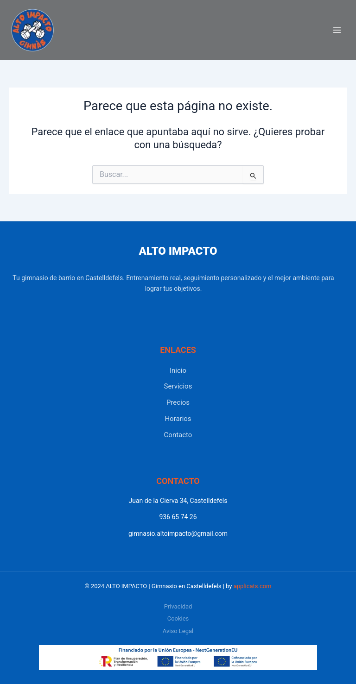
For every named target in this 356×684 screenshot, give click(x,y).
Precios (178, 402)
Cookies (178, 618)
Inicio (178, 370)
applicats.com (253, 586)
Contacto (178, 435)
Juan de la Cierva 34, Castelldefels (178, 500)
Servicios (178, 386)
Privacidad (178, 606)
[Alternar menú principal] (337, 30)
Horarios (178, 418)
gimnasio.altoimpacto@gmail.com (178, 533)
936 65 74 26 (178, 517)
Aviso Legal (178, 631)
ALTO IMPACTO (178, 251)
